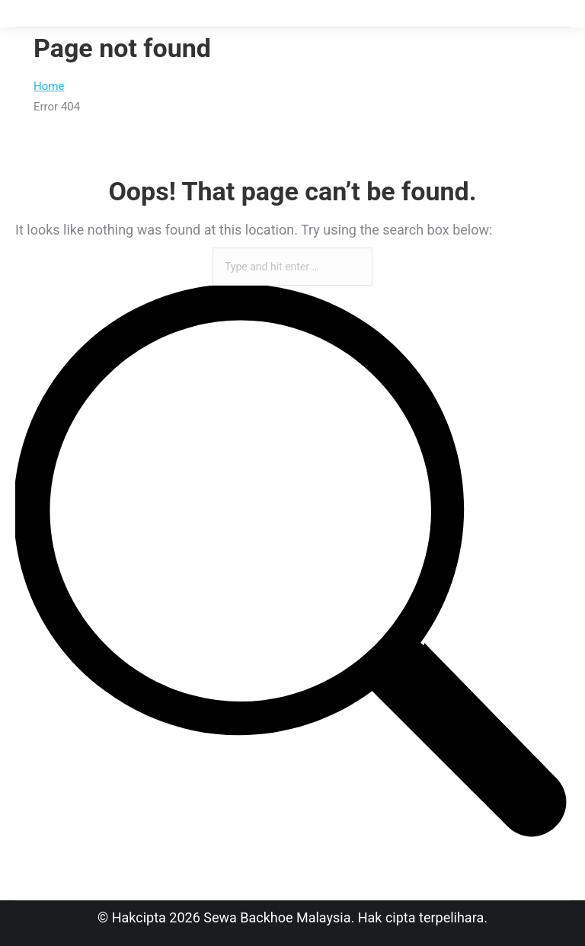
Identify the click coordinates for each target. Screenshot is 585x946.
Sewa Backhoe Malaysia (276, 917)
